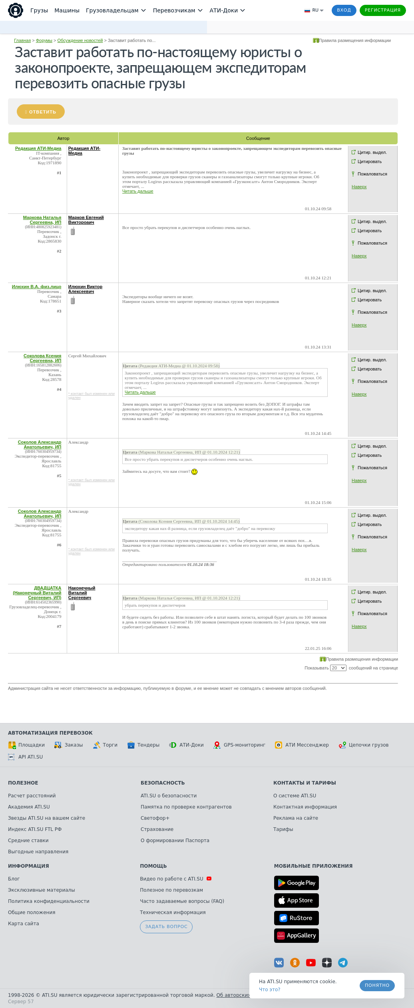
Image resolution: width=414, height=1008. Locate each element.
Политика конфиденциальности (49, 901)
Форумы (44, 40)
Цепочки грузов (363, 745)
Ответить (42, 112)
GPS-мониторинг (239, 745)
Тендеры (143, 745)
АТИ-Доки (186, 745)
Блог (14, 879)
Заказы (68, 745)
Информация (28, 866)
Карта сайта (23, 923)
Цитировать (370, 161)
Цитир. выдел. (372, 152)
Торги (105, 745)
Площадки (26, 745)
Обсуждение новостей (80, 40)
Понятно (377, 985)
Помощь (153, 866)
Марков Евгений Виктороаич (86, 220)
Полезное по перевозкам (171, 890)
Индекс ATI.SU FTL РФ (35, 829)
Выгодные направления (38, 852)
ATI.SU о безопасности (169, 796)
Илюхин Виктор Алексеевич (85, 289)
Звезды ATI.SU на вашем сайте (46, 818)
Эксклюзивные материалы (41, 890)
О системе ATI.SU (294, 796)
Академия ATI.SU (29, 807)
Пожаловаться (372, 173)
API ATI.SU (25, 757)
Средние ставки (28, 840)
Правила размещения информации (355, 40)
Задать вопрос (166, 926)
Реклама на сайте (295, 818)
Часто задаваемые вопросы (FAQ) (182, 901)
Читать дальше (137, 191)
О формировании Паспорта (175, 840)
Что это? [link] (270, 989)
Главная (22, 40)
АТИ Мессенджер (302, 745)
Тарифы (283, 829)
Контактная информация (305, 807)
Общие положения (31, 912)
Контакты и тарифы (304, 783)
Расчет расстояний (32, 796)
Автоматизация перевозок (50, 733)
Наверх (359, 186)
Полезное (23, 783)
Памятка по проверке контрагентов (186, 807)
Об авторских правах (243, 995)
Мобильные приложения (313, 866)
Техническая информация (173, 912)
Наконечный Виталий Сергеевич (82, 593)
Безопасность (163, 783)
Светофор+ (155, 818)
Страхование (157, 829)
